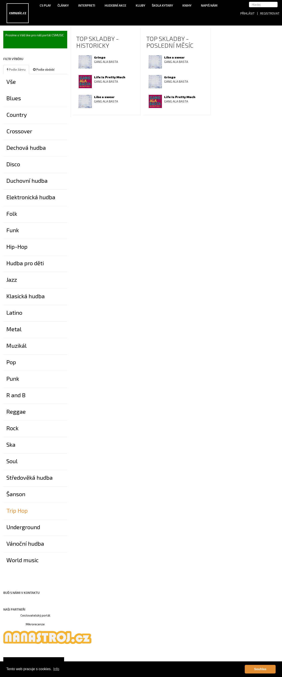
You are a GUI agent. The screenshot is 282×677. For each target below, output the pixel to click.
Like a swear (104, 97)
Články (65, 5)
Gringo (100, 57)
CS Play (45, 5)
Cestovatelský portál (35, 615)
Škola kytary (164, 5)
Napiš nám (209, 5)
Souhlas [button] (260, 669)
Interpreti (88, 5)
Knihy (188, 5)
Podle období (43, 69)
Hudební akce (117, 5)
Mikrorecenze (35, 624)
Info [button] (56, 669)
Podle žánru (16, 69)
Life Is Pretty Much (109, 77)
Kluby (140, 5)
